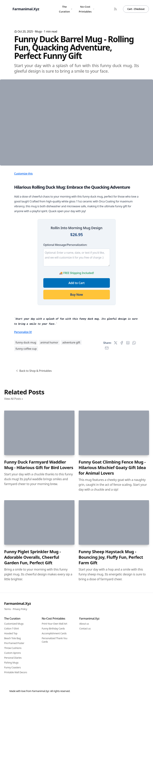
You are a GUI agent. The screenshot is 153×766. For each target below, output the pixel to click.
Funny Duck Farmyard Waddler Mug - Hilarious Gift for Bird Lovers (38, 657)
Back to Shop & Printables (33, 563)
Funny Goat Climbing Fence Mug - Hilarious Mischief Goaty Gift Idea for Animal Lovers (112, 660)
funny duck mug (26, 535)
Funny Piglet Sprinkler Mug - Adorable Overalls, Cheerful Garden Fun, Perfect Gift (32, 749)
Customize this (23, 241)
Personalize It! (23, 524)
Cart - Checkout (136, 9)
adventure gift (71, 535)
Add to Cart (76, 350)
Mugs (38, 31)
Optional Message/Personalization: (65, 312)
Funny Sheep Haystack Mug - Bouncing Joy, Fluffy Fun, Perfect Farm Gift (111, 749)
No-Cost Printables (86, 9)
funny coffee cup (26, 541)
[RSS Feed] (115, 9)
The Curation (65, 9)
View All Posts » (13, 591)
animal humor (49, 535)
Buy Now (76, 362)
